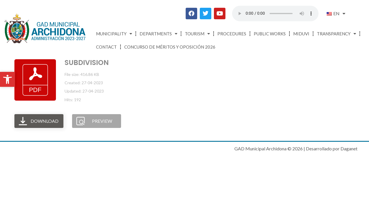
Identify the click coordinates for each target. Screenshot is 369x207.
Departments (158, 34)
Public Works (270, 33)
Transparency (336, 34)
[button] (7, 79)
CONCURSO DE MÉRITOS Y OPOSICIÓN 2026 (169, 46)
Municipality (114, 34)
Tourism (197, 34)
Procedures (231, 33)
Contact (106, 46)
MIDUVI (301, 33)
